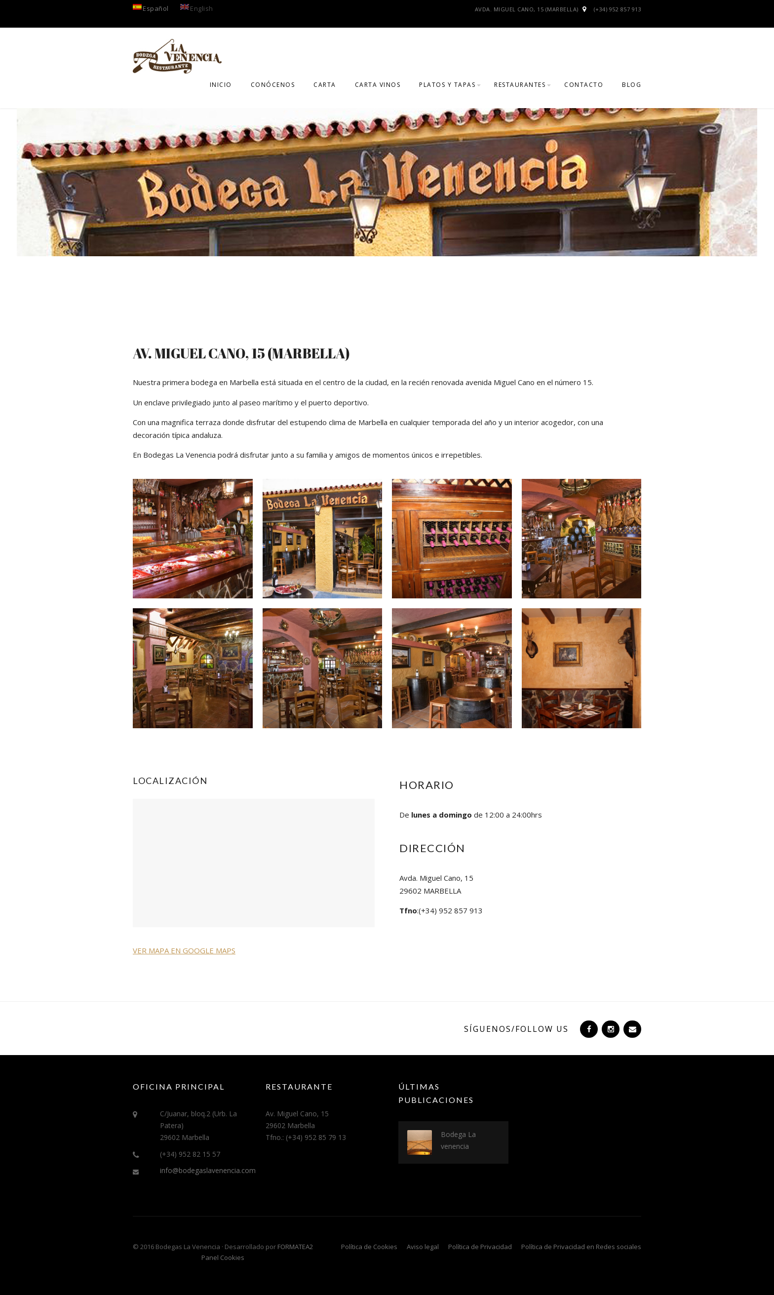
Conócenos (273, 84)
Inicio (221, 84)
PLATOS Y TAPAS (447, 84)
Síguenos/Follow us (516, 1028)
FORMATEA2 (295, 1246)
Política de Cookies (369, 1246)
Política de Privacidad (480, 1246)
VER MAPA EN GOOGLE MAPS (184, 950)
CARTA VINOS (378, 84)
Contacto (583, 84)
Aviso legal (423, 1246)
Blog (631, 84)
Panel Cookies (222, 1257)
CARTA (324, 84)
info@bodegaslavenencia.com (208, 1170)
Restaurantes (519, 84)
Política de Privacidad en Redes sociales (581, 1246)
